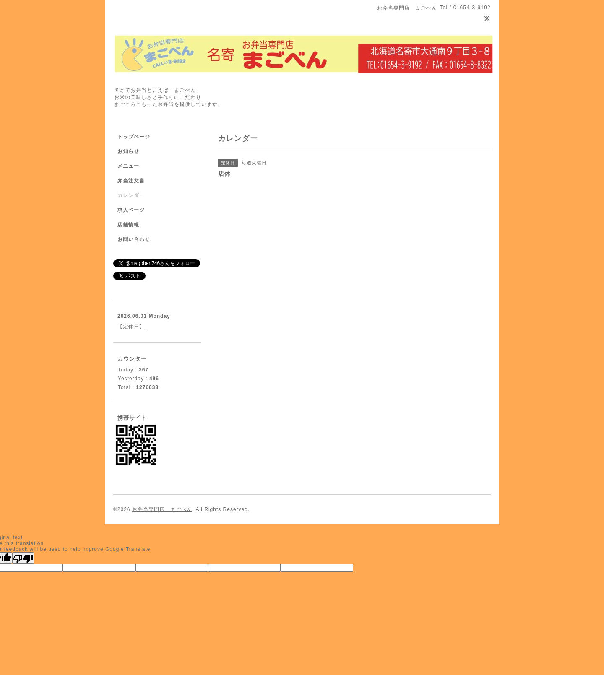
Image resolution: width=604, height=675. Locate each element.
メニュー (128, 166)
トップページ (133, 137)
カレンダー (131, 195)
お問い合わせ (133, 239)
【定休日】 (131, 327)
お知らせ (128, 151)
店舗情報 (128, 225)
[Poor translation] (23, 558)
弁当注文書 (131, 181)
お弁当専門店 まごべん (162, 509)
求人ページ (131, 210)
